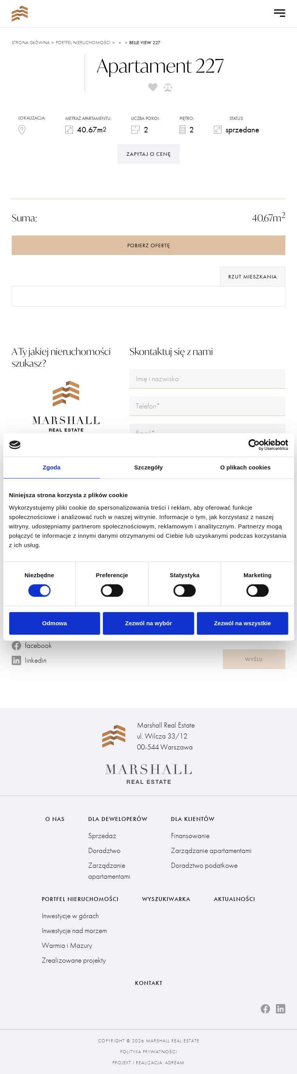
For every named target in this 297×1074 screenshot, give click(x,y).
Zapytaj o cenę (148, 153)
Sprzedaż (102, 835)
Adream (175, 1063)
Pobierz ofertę (148, 245)
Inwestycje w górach (70, 916)
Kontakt (148, 983)
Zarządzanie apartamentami (109, 870)
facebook (32, 645)
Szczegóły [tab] (148, 467)
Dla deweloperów (118, 819)
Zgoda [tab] (51, 467)
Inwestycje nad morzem (74, 930)
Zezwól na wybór (148, 623)
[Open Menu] (279, 13)
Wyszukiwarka (166, 899)
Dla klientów (193, 819)
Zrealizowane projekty (74, 960)
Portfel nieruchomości (83, 42)
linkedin (29, 660)
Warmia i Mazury (67, 945)
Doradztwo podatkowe (204, 865)
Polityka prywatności (148, 1052)
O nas (55, 819)
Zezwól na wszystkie (242, 623)
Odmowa (54, 623)
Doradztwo (104, 850)
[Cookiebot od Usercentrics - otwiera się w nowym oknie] (254, 445)
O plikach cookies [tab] (245, 467)
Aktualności (234, 899)
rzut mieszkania (252, 276)
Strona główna (31, 42)
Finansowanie (190, 835)
